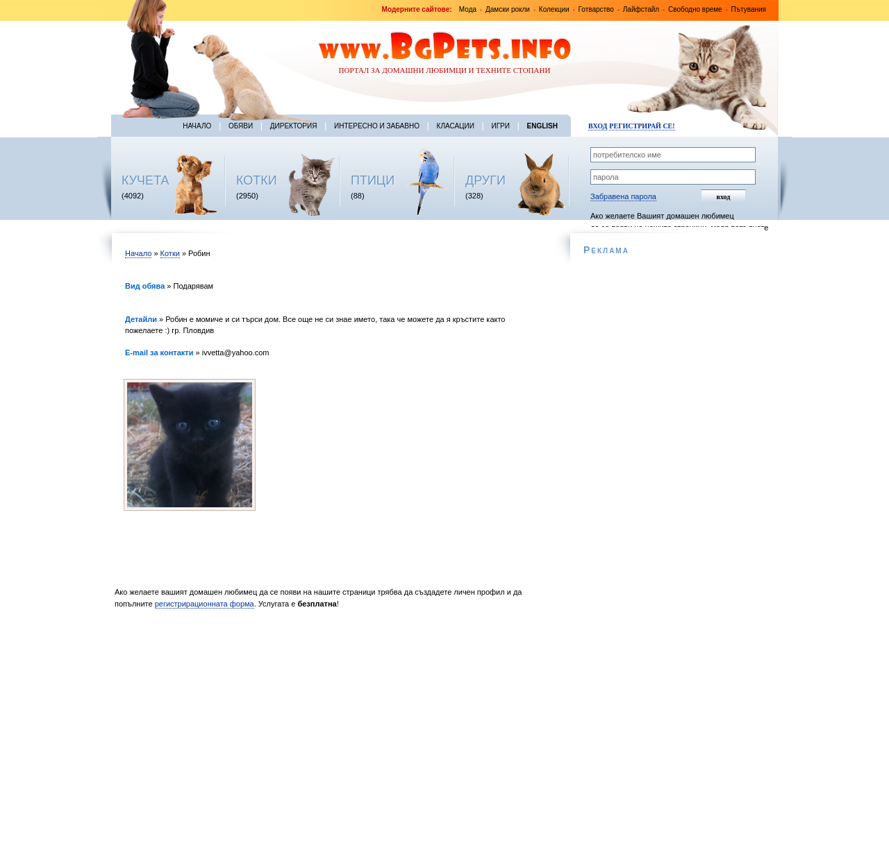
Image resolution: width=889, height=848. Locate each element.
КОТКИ (256, 180)
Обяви (241, 126)
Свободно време (695, 9)
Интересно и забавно (376, 126)
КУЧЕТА (145, 180)
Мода (467, 9)
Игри (500, 126)
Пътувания (748, 9)
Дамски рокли (507, 9)
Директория (293, 126)
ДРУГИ (485, 180)
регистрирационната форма (204, 604)
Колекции (554, 9)
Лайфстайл (641, 9)
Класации (455, 126)
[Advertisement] (332, 732)
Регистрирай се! (641, 126)
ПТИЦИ (372, 180)
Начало (197, 126)
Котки (170, 253)
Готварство (596, 9)
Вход (597, 126)
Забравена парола (623, 196)
